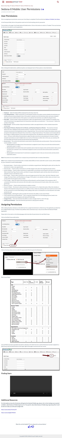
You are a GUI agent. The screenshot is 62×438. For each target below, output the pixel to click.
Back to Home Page (5, 5)
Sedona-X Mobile (15, 5)
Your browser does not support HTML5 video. (31, 386)
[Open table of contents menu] (3, 1)
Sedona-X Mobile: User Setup (53, 19)
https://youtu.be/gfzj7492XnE (8, 412)
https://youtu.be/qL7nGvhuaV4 (9, 409)
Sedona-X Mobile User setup (27, 5)
